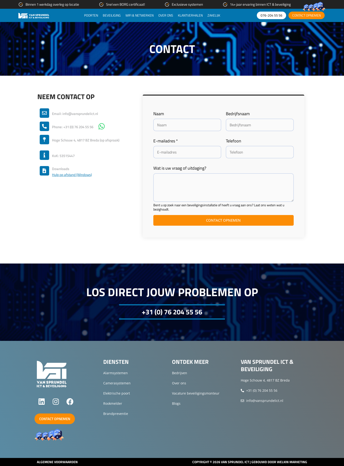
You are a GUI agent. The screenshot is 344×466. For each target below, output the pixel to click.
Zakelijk (213, 15)
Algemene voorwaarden (57, 461)
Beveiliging (112, 15)
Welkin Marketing (292, 461)
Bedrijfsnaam (238, 113)
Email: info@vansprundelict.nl (75, 113)
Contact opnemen (223, 220)
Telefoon (233, 141)
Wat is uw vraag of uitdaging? (179, 168)
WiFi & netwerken (139, 15)
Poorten (91, 15)
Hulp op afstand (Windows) (72, 175)
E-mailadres (165, 141)
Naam (158, 113)
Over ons (165, 15)
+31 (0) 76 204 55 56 (172, 312)
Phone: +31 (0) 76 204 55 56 (72, 127)
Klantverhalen (190, 15)
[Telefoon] (260, 152)
